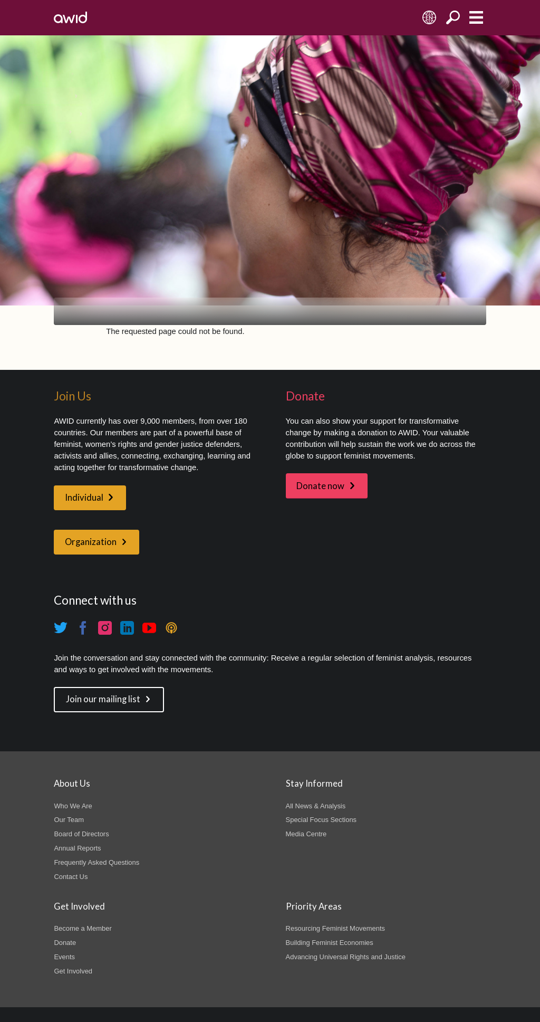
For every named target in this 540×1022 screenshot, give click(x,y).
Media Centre (306, 834)
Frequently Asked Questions (96, 862)
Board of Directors (81, 834)
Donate (65, 943)
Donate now (320, 486)
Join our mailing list (103, 699)
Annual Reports (77, 848)
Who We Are (73, 806)
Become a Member (82, 928)
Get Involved (73, 971)
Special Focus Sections (321, 820)
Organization (91, 542)
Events (64, 957)
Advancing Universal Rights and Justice (346, 957)
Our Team (69, 820)
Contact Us (71, 877)
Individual (84, 497)
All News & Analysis (316, 806)
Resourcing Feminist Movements (335, 928)
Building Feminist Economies (329, 943)
